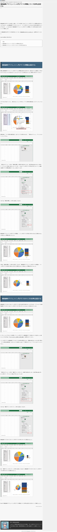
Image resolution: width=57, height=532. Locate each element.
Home (1, 2)
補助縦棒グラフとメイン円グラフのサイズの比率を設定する (15, 45)
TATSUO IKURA (16, 522)
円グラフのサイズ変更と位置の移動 (16, 337)
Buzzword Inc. (28, 531)
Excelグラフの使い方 (6, 2)
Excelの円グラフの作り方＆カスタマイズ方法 (15, 2)
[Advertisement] (21, 15)
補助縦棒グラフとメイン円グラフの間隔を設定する (13, 43)
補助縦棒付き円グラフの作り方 (26, 32)
